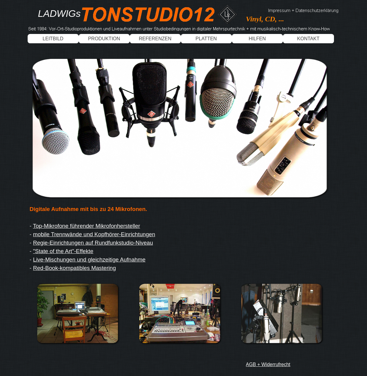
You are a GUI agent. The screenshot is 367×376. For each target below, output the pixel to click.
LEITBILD (53, 38)
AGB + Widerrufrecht (268, 364)
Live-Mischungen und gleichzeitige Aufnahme (89, 259)
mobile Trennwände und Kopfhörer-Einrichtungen (94, 234)
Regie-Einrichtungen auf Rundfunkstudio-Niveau (93, 243)
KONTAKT (308, 38)
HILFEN (257, 38)
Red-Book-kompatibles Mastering (74, 268)
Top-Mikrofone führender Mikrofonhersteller (86, 226)
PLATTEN (206, 38)
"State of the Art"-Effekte (63, 251)
